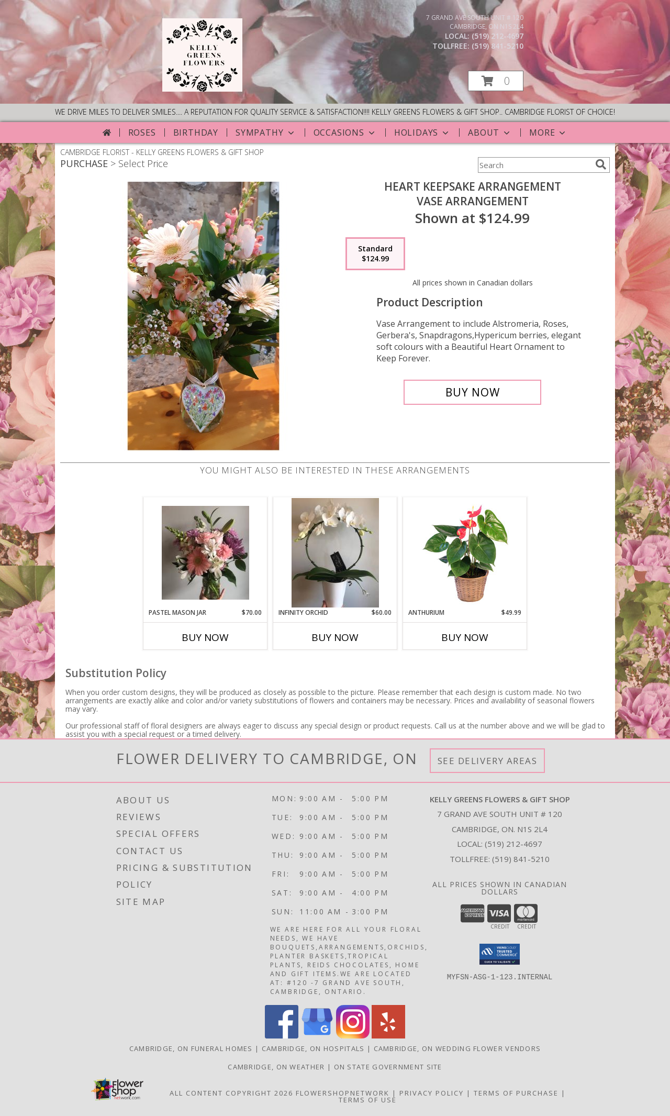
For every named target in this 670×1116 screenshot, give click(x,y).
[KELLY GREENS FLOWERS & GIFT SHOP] (202, 89)
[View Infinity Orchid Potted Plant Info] (335, 552)
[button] (495, 81)
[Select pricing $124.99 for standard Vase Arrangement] (375, 254)
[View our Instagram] (353, 1036)
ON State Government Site (388, 1066)
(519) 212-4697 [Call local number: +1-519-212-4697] (497, 36)
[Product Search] (534, 165)
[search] (601, 164)
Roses (142, 132)
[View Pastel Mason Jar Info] (205, 553)
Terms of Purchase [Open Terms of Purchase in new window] (516, 1093)
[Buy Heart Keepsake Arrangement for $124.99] (472, 392)
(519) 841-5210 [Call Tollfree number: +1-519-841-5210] (521, 859)
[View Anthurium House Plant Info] (465, 552)
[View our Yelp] (388, 1036)
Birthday (195, 132)
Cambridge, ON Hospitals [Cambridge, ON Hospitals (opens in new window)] (313, 1048)
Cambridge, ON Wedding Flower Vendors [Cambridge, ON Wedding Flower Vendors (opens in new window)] (457, 1048)
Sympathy (266, 132)
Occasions (345, 132)
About (490, 132)
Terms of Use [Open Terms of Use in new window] (368, 1099)
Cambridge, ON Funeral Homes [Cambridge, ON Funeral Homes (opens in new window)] (191, 1048)
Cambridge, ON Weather (276, 1066)
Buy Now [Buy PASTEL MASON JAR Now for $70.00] (205, 637)
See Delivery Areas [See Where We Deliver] (488, 761)
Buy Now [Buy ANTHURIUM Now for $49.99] (464, 637)
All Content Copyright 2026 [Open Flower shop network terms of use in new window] (231, 1093)
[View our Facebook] (281, 1036)
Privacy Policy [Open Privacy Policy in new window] (431, 1093)
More (548, 132)
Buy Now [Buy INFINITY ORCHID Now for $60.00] (335, 637)
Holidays (422, 132)
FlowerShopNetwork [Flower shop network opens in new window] (342, 1093)
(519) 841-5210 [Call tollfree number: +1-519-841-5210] (497, 46)
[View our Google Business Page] (317, 1036)
